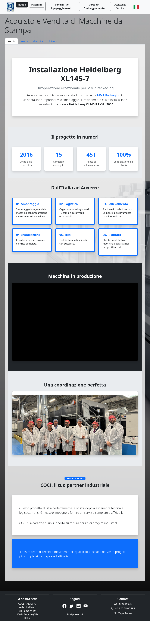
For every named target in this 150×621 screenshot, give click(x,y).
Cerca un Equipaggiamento (94, 6)
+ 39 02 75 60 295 (123, 608)
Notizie (22, 4)
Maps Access (123, 613)
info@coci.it (122, 603)
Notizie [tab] (11, 41)
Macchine (36, 4)
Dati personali (75, 614)
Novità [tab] (24, 41)
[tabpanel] (75, 313)
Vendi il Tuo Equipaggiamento (61, 6)
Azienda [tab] (53, 41)
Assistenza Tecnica (120, 6)
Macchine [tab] (38, 41)
